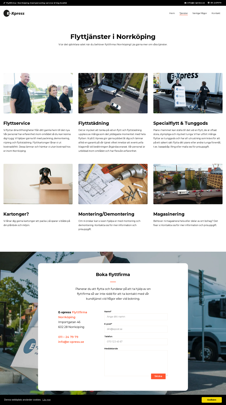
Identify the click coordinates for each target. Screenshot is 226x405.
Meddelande (136, 364)
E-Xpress (13, 14)
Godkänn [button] (211, 400)
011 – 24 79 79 (68, 339)
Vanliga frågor (199, 14)
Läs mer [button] (46, 400)
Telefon (136, 343)
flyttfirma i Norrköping (118, 46)
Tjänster (183, 14)
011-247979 (215, 3)
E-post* (136, 330)
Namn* (136, 318)
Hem (172, 14)
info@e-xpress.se (196, 3)
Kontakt (216, 14)
